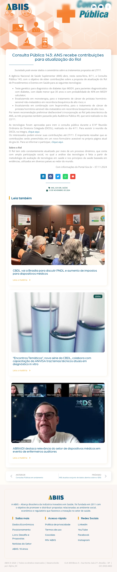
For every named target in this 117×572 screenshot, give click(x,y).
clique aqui (33, 131)
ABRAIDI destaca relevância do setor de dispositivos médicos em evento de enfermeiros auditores (56, 449)
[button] (43, 176)
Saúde (65, 188)
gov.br (58, 188)
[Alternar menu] (108, 7)
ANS (52, 188)
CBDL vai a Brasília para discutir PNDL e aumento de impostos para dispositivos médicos (55, 272)
